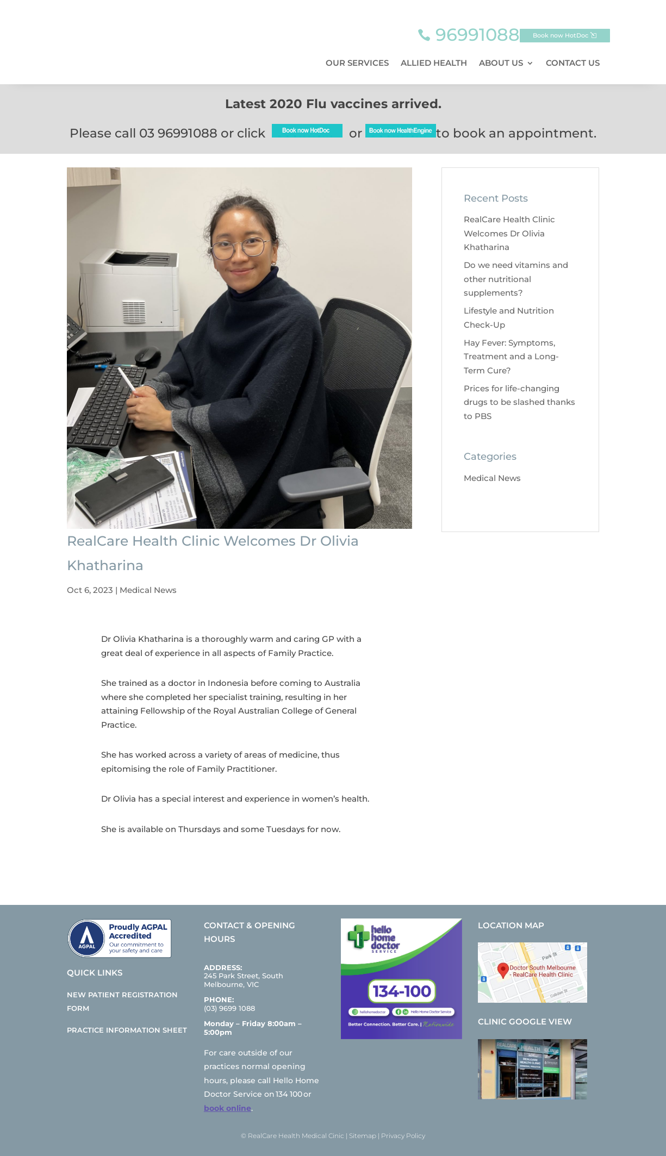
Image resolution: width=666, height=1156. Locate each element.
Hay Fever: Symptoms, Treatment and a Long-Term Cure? (511, 357)
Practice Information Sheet (127, 1030)
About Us (501, 63)
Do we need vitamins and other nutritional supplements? (516, 279)
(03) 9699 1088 (229, 1008)
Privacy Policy (403, 1136)
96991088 (477, 34)
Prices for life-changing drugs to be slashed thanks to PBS (519, 402)
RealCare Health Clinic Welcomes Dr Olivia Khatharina (509, 233)
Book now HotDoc (560, 35)
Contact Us (573, 63)
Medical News (148, 590)
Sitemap (362, 1136)
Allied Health (434, 63)
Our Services (357, 63)
